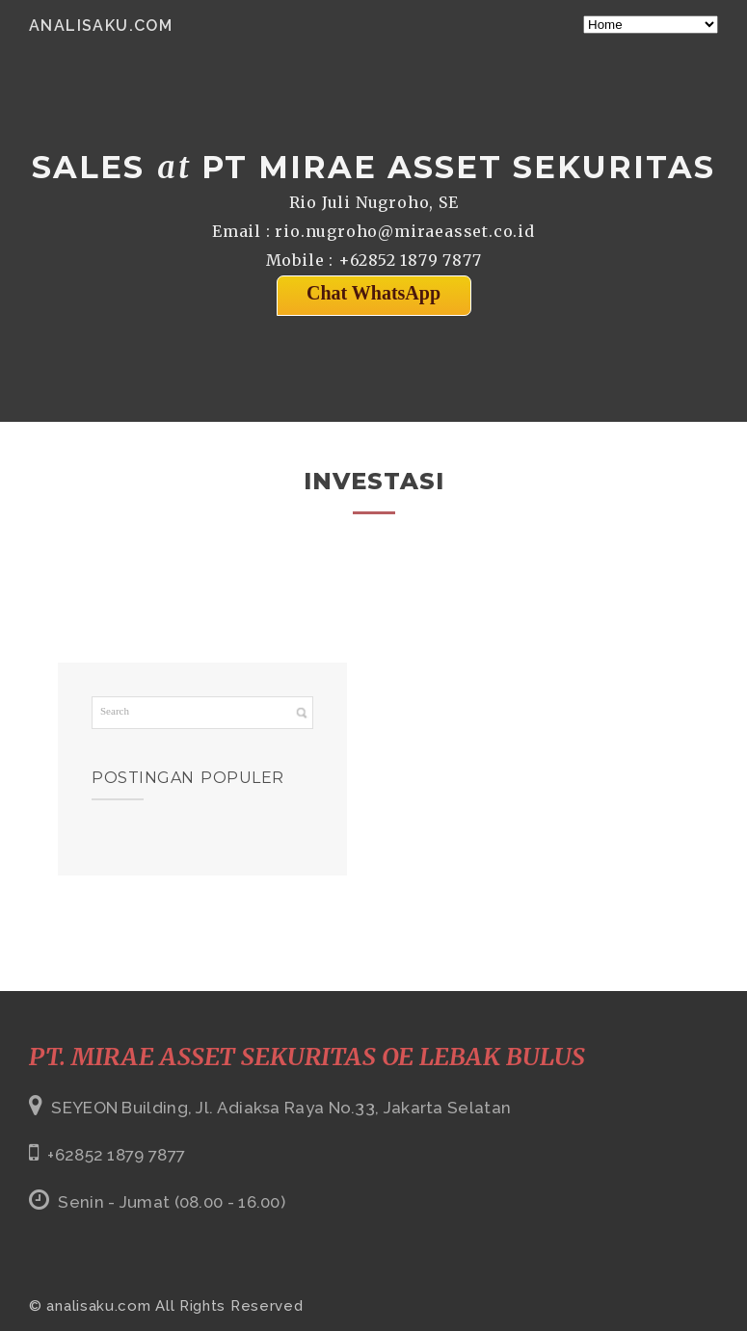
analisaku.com (101, 25)
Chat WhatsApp (373, 292)
